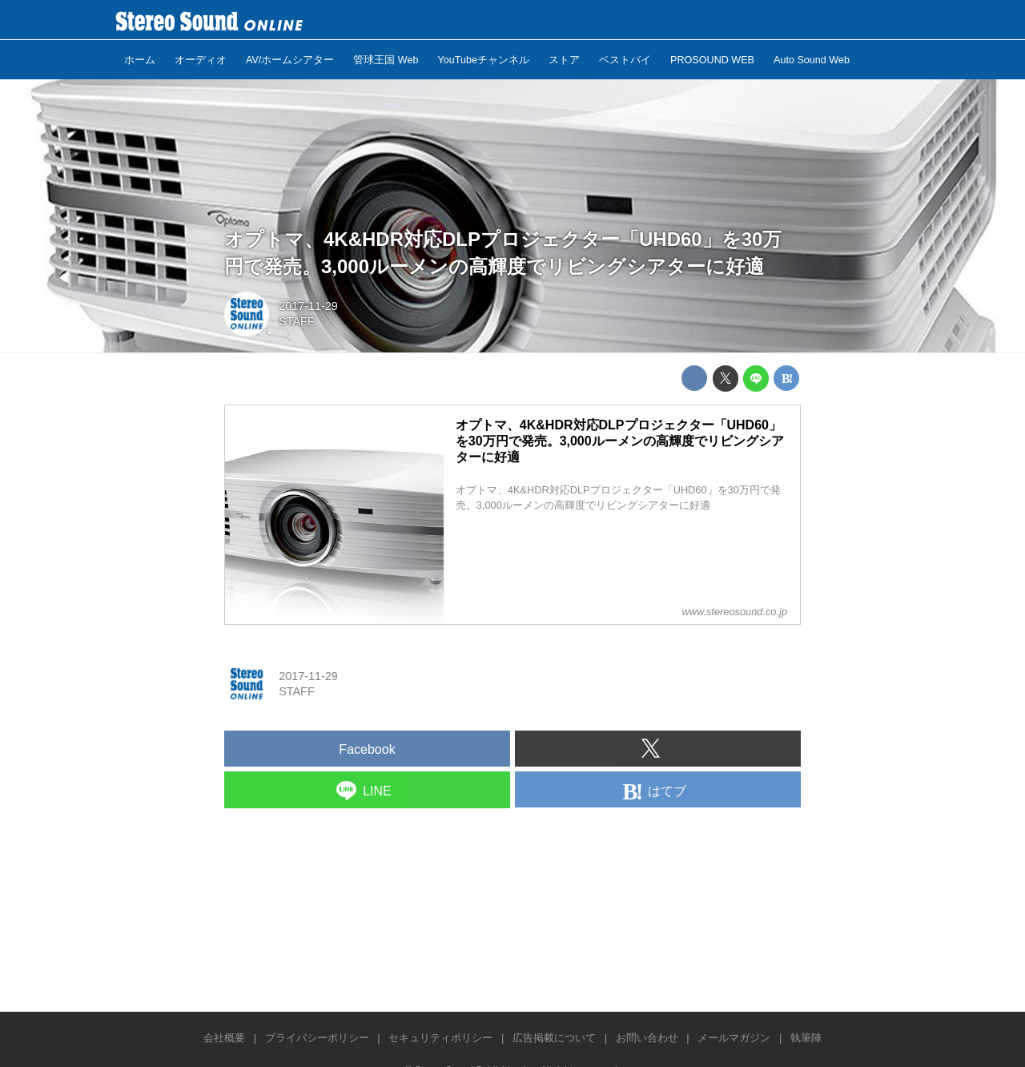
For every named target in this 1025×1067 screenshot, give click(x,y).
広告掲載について (554, 1038)
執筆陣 (806, 1038)
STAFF (297, 321)
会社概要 (224, 1038)
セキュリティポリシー (440, 1038)
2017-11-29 (308, 306)
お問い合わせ (647, 1038)
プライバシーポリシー (317, 1038)
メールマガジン (733, 1038)
